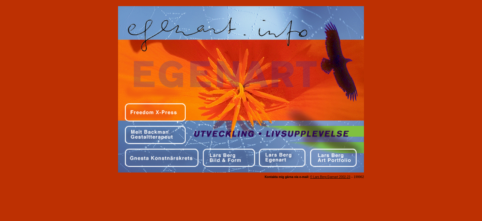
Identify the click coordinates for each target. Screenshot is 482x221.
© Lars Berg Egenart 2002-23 (330, 177)
